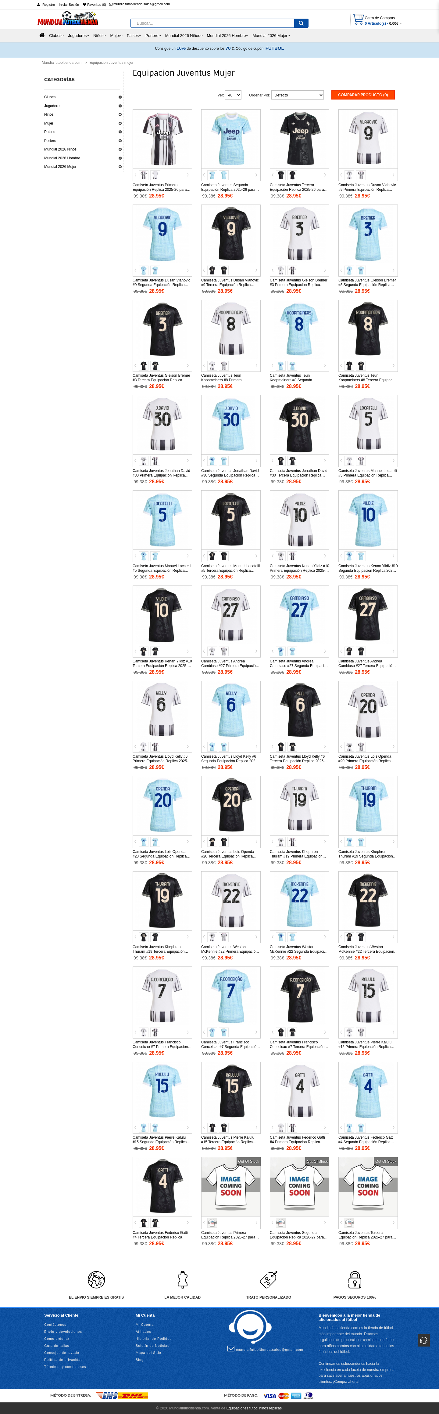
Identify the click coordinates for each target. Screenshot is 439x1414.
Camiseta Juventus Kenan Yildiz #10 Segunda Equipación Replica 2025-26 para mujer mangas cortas (368, 570)
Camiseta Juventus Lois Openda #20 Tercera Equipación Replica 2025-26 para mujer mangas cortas (229, 855)
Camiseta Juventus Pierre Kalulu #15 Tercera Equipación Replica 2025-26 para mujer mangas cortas (229, 1141)
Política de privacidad (63, 1359)
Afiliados (143, 1331)
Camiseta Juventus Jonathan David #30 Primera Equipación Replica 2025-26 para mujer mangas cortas (161, 474)
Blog (140, 1359)
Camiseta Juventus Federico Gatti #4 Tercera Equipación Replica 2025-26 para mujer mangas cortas (161, 1236)
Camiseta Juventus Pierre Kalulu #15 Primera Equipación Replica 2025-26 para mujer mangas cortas (366, 1046)
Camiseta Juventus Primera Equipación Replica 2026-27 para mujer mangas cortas (228, 1236)
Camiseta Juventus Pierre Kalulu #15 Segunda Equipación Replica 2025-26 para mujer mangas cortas (161, 1141)
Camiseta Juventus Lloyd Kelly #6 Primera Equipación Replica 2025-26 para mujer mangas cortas (160, 760)
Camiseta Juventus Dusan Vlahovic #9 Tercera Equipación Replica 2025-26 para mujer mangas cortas (230, 284)
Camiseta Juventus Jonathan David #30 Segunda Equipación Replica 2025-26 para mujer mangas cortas (230, 474)
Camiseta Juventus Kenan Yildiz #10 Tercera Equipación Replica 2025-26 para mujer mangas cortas (162, 665)
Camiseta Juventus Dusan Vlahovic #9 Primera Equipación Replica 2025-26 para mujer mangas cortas (367, 189)
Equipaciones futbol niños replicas (253, 1408)
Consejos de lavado (61, 1352)
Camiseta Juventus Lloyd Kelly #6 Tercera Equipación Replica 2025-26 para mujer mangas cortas (299, 760)
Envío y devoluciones (63, 1331)
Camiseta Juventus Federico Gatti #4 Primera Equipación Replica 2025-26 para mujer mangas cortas (298, 1141)
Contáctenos (55, 1324)
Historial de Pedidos (154, 1338)
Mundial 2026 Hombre (62, 158)
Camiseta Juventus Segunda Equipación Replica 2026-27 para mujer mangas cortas (297, 1236)
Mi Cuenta (145, 1324)
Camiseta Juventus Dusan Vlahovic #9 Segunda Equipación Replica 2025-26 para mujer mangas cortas (161, 284)
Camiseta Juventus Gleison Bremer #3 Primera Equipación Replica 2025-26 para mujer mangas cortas (298, 284)
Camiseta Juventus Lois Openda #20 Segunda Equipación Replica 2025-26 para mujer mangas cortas (161, 855)
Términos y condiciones (65, 1366)
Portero (50, 141)
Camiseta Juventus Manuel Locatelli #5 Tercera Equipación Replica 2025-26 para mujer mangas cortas (230, 570)
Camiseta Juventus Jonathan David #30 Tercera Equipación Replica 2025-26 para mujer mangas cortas (298, 474)
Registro (48, 4)
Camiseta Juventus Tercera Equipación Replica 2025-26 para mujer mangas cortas (297, 189)
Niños (49, 114)
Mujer (48, 123)
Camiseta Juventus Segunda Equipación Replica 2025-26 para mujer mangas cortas (228, 189)
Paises (49, 132)
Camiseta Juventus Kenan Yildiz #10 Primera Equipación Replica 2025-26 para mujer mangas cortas (299, 570)
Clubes (49, 97)
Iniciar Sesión (69, 4)
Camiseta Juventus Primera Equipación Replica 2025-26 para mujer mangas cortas (160, 189)
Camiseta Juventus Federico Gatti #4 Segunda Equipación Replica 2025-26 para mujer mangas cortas (366, 1141)
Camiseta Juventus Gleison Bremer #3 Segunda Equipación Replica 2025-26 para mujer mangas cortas (367, 284)
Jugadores (52, 106)
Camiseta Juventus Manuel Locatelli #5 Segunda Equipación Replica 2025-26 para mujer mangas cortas (162, 570)
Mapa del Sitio (148, 1352)
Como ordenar (56, 1338)
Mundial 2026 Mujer (60, 167)
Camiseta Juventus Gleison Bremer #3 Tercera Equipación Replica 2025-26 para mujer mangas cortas (161, 379)
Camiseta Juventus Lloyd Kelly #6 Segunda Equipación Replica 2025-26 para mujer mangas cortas (230, 760)
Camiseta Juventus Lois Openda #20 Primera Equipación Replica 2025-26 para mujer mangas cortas (366, 760)
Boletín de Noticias (153, 1345)
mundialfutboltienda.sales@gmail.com (139, 4)
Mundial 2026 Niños (60, 149)
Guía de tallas (56, 1345)
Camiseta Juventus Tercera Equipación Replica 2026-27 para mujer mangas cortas (365, 1236)
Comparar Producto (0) (363, 94)
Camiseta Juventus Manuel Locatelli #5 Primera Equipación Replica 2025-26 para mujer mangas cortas (367, 474)
